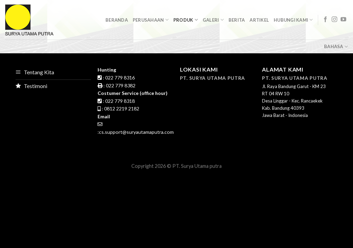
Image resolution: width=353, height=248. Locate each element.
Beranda (116, 20)
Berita (237, 20)
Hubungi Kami (293, 20)
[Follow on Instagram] (334, 20)
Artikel (259, 20)
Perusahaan (151, 20)
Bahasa (336, 46)
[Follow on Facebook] (325, 20)
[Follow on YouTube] (343, 20)
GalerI (213, 20)
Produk (185, 20)
